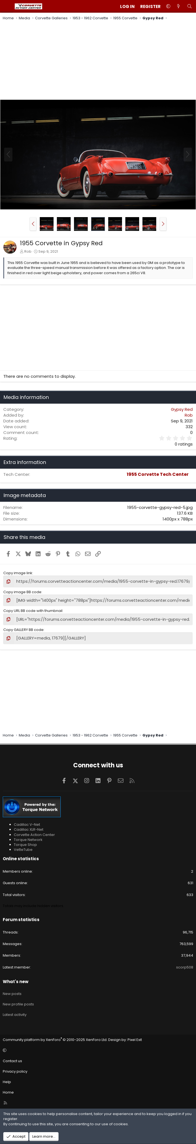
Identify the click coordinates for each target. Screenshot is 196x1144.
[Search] (189, 6)
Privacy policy (15, 1068)
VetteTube (23, 846)
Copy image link (17, 573)
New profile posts (18, 1001)
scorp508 (184, 964)
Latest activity (15, 1012)
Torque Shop (25, 841)
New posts (12, 991)
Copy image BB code (22, 591)
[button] (168, 6)
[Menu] (7, 6)
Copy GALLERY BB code (23, 627)
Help (7, 1079)
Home (8, 1089)
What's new (15, 979)
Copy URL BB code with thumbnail (32, 609)
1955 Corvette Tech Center (158, 474)
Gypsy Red (182, 409)
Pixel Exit (135, 1037)
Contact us (12, 1058)
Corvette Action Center (34, 832)
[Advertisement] (98, 60)
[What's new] (178, 6)
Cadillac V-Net (27, 822)
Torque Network (28, 837)
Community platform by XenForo (55, 1037)
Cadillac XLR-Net (28, 827)
